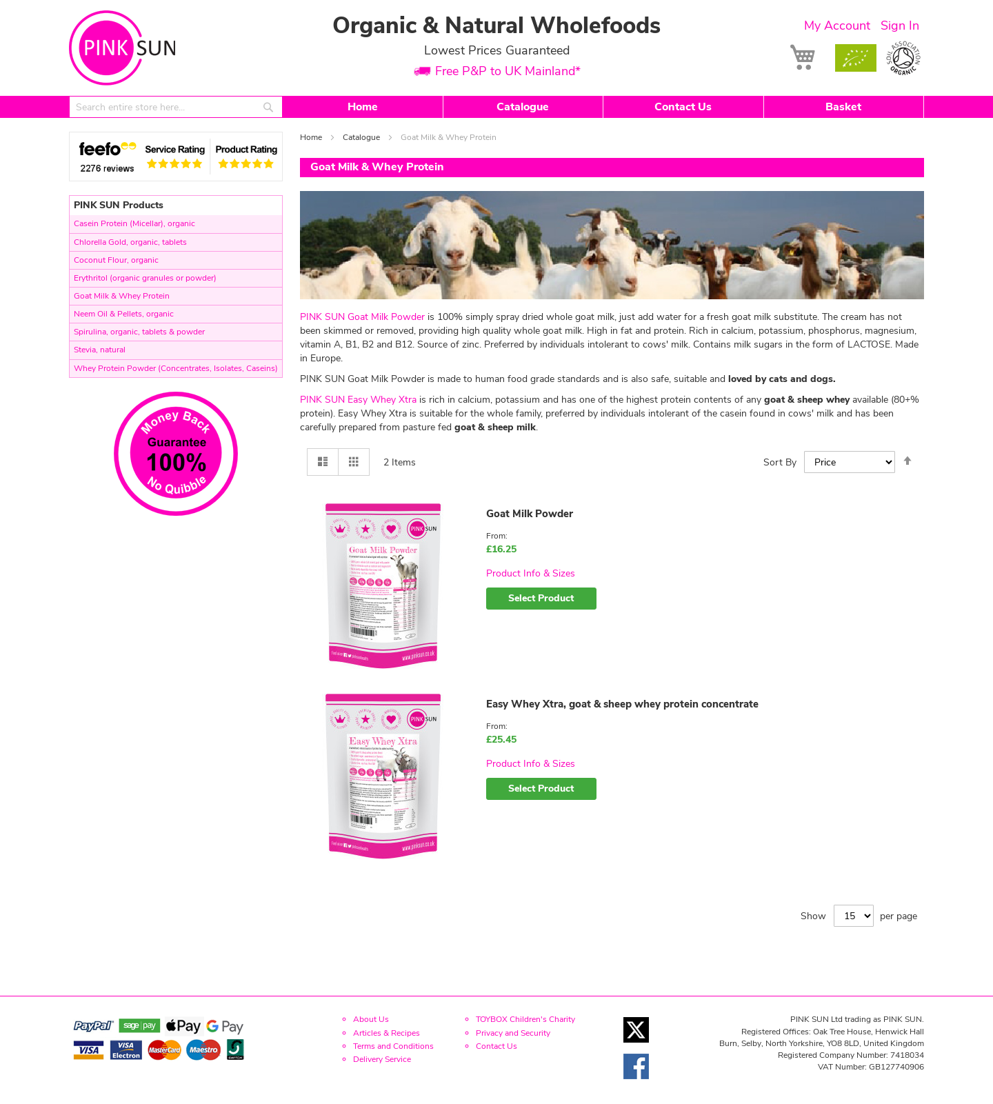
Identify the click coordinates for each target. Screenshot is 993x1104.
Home (363, 106)
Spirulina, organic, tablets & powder (139, 331)
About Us (371, 1019)
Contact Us (683, 106)
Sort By (779, 462)
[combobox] (176, 107)
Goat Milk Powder (529, 514)
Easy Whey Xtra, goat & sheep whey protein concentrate (622, 704)
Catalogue (522, 106)
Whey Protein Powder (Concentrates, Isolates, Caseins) (176, 368)
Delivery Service (382, 1059)
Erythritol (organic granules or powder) (145, 277)
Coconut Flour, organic (116, 259)
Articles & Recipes (386, 1032)
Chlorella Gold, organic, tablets (130, 242)
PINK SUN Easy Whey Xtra (358, 399)
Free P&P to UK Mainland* (508, 72)
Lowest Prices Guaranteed (497, 50)
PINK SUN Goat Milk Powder (362, 316)
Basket (843, 106)
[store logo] (122, 48)
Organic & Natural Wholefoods (496, 25)
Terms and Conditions (393, 1046)
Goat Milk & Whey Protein (122, 295)
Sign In (900, 25)
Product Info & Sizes (530, 573)
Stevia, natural (100, 349)
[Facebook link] (636, 1083)
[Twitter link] (636, 1046)
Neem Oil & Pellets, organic (124, 313)
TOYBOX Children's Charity (525, 1019)
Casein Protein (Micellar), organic (134, 223)
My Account (837, 25)
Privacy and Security (513, 1032)
